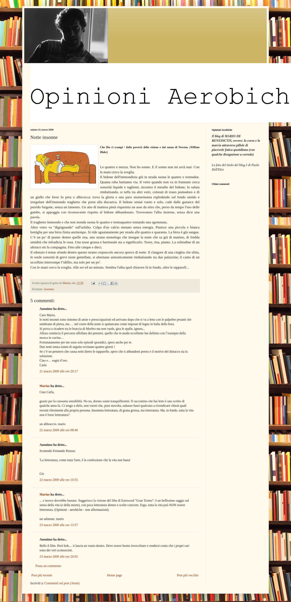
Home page (114, 575)
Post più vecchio (187, 575)
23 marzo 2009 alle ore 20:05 (59, 556)
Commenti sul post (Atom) (61, 583)
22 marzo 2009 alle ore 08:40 (59, 430)
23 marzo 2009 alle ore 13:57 (59, 525)
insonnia (49, 289)
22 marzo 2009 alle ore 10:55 (59, 479)
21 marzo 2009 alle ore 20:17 (59, 371)
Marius (45, 386)
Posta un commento (48, 566)
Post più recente (41, 575)
